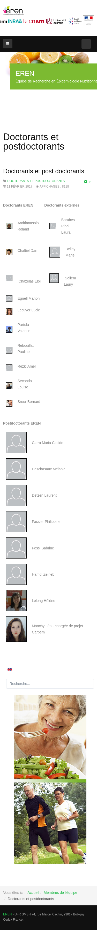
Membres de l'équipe (60, 892)
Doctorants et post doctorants (43, 171)
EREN (7, 914)
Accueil (33, 892)
